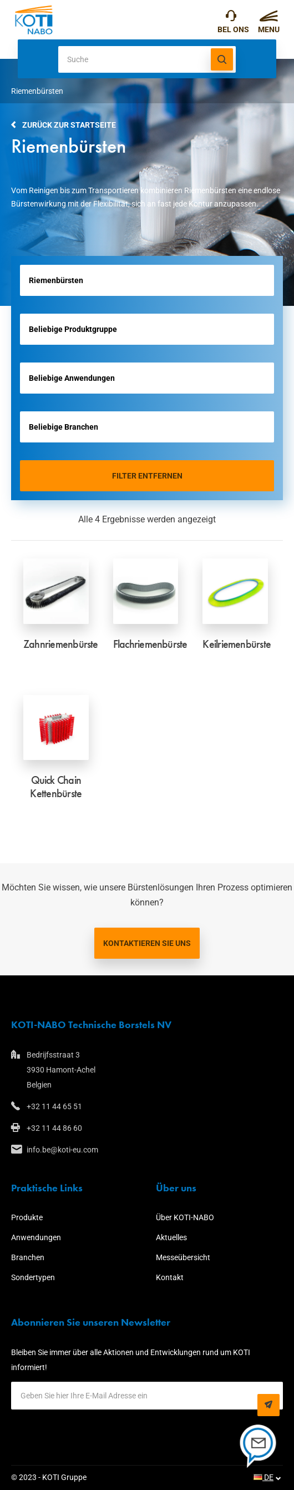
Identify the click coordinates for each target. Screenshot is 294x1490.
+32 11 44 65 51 (231, 18)
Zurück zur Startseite (69, 124)
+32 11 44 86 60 (54, 1128)
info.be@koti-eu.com (62, 1149)
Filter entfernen (147, 475)
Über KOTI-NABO (185, 1217)
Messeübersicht (183, 1257)
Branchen (27, 1257)
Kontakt (170, 1277)
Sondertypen (33, 1277)
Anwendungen (36, 1237)
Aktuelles (171, 1237)
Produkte (27, 1217)
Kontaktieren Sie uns (147, 943)
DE (263, 1477)
